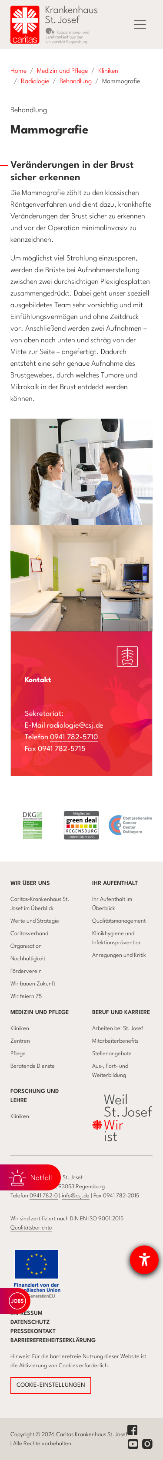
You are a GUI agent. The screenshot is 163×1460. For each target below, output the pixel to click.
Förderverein (26, 971)
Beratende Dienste (32, 1066)
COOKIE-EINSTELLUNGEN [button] (51, 1385)
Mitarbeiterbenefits (115, 1041)
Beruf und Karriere (121, 1012)
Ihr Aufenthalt (115, 883)
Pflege (18, 1054)
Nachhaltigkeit (27, 959)
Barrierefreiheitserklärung (53, 1340)
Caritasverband (29, 933)
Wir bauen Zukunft (32, 984)
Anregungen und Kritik (119, 955)
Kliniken (19, 1028)
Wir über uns (30, 883)
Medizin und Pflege (39, 1012)
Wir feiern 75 (26, 996)
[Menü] (140, 25)
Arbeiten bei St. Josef (117, 1028)
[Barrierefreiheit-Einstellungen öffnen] (144, 1259)
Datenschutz (30, 1322)
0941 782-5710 (74, 737)
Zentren (20, 1041)
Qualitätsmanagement (119, 921)
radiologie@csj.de (75, 725)
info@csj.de (76, 1196)
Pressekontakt (33, 1331)
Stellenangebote (112, 1054)
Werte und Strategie (34, 921)
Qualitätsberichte (31, 1228)
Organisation (26, 946)
